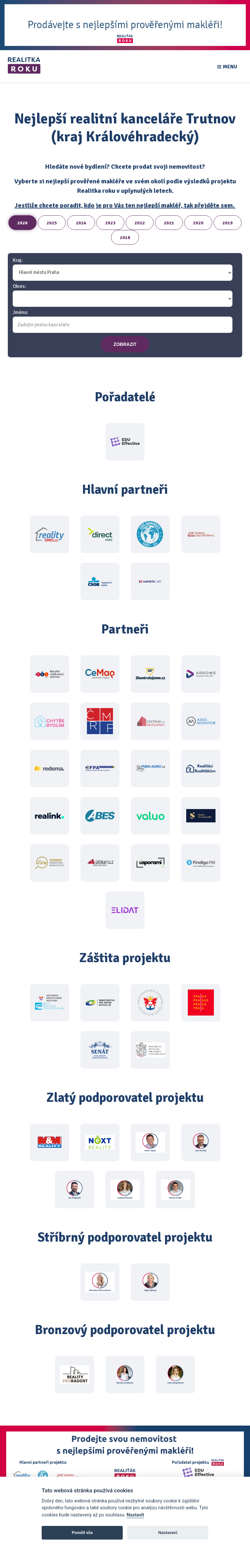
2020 (198, 223)
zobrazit (125, 344)
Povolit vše (82, 1532)
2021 (169, 223)
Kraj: (17, 260)
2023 (110, 223)
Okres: (19, 286)
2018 (125, 237)
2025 (52, 223)
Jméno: (20, 312)
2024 (81, 223)
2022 (139, 223)
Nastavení (167, 1532)
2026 (22, 223)
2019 (227, 223)
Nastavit (135, 1515)
